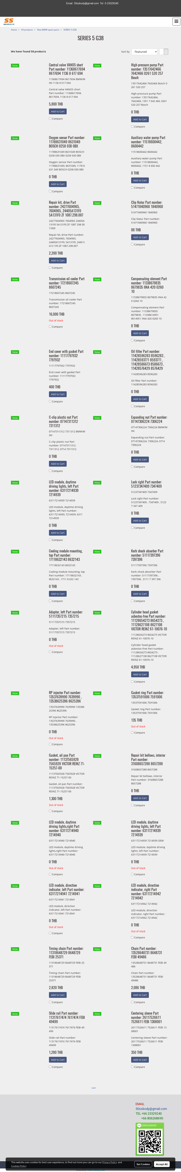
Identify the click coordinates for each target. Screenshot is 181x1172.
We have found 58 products (28, 51)
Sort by (126, 51)
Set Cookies (143, 1164)
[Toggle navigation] (176, 22)
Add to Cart (58, 111)
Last (94, 1087)
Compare (57, 118)
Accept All (162, 1164)
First (88, 1087)
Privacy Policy (109, 1162)
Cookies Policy (18, 1165)
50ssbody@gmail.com (151, 1109)
